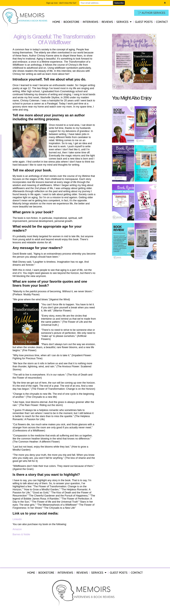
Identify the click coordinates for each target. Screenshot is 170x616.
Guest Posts (144, 21)
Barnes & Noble (21, 534)
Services (124, 22)
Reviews (107, 21)
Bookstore (71, 21)
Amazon (17, 529)
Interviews (90, 21)
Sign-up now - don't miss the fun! (61, 3)
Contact (162, 21)
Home (56, 21)
